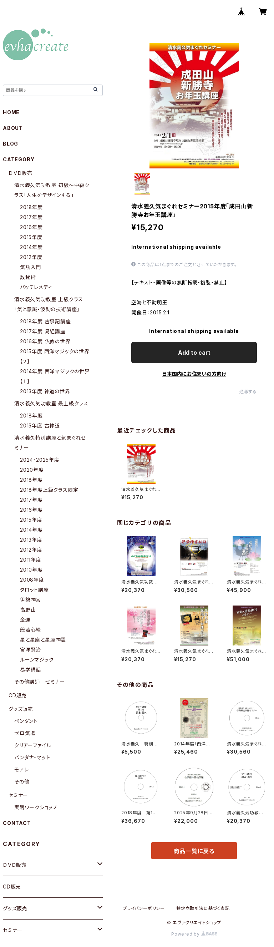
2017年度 (31, 217)
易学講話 (30, 670)
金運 (25, 620)
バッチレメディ (36, 287)
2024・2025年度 (40, 460)
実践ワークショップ (35, 807)
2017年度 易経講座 (43, 331)
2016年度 (31, 227)
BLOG (10, 144)
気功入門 (30, 267)
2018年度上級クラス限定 (49, 490)
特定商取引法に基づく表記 (203, 908)
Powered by (194, 934)
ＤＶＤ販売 (20, 173)
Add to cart (194, 352)
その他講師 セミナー (39, 682)
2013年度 (31, 540)
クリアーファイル (32, 745)
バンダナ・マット (32, 757)
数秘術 (28, 277)
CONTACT (17, 823)
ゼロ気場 (24, 733)
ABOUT (13, 128)
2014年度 (31, 247)
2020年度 (32, 470)
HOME (11, 112)
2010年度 (31, 570)
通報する (248, 391)
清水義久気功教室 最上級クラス (51, 403)
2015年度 (31, 237)
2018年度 (31, 207)
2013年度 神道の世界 (45, 391)
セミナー (18, 795)
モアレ (21, 769)
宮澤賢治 (30, 650)
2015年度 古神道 (40, 425)
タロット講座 (34, 590)
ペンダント (26, 721)
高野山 (28, 610)
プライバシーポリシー (144, 908)
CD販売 (18, 695)
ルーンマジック (37, 660)
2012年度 (31, 257)
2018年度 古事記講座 (45, 321)
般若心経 (30, 630)
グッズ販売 (21, 709)
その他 (21, 782)
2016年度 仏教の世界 (45, 341)
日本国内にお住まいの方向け (194, 374)
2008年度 (32, 580)
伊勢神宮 (30, 600)
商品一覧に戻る (194, 851)
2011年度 (30, 560)
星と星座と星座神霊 (43, 640)
